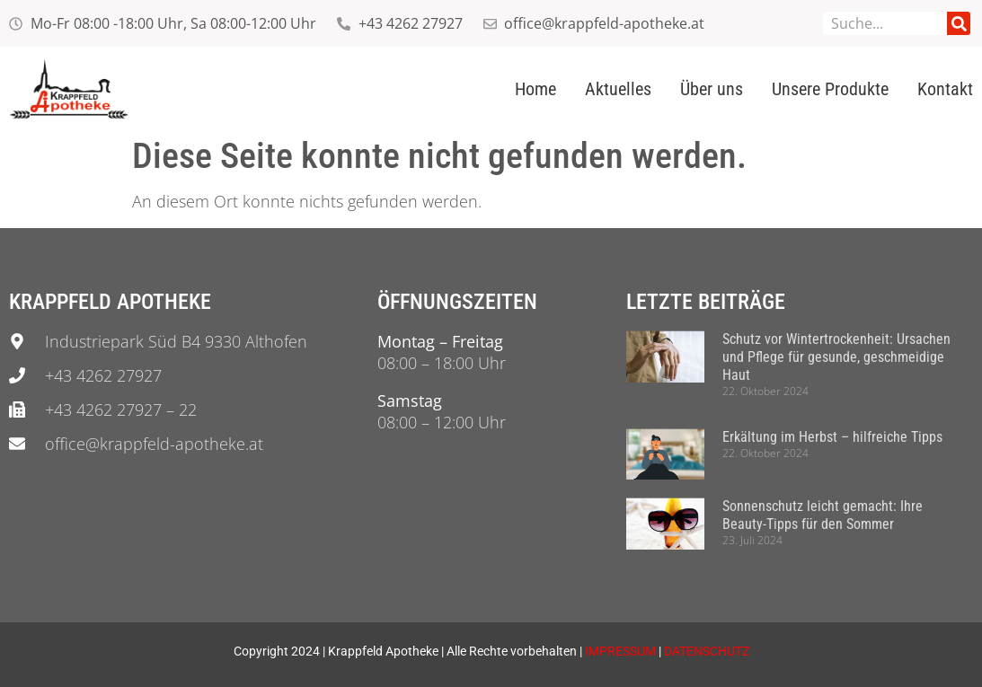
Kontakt (945, 89)
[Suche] (958, 23)
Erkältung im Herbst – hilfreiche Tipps (832, 436)
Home (535, 89)
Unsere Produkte (830, 89)
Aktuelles (618, 89)
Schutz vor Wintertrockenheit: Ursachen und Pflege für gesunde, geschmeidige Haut (836, 356)
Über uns (711, 89)
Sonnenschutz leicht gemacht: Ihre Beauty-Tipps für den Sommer (822, 515)
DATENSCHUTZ (706, 651)
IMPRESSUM (620, 651)
